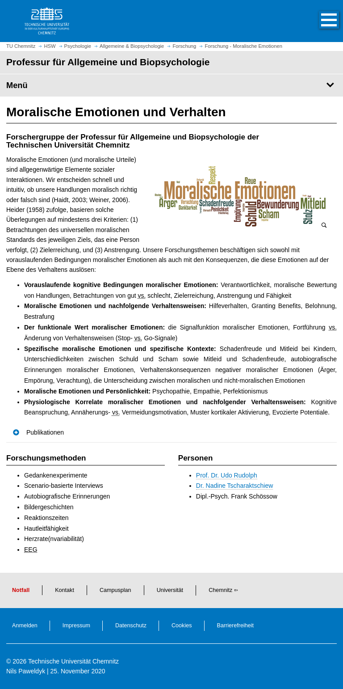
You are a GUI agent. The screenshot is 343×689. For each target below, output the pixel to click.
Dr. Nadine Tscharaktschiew (234, 485)
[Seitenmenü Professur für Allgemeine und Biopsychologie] (171, 85)
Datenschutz (130, 625)
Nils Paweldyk (25, 671)
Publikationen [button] (45, 432)
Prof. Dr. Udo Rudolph (226, 475)
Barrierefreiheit (235, 625)
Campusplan (115, 590)
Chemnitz (220, 590)
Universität (170, 590)
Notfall (20, 590)
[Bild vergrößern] (240, 196)
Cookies (182, 625)
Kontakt (64, 590)
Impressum (76, 625)
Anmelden (25, 625)
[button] (320, 21)
